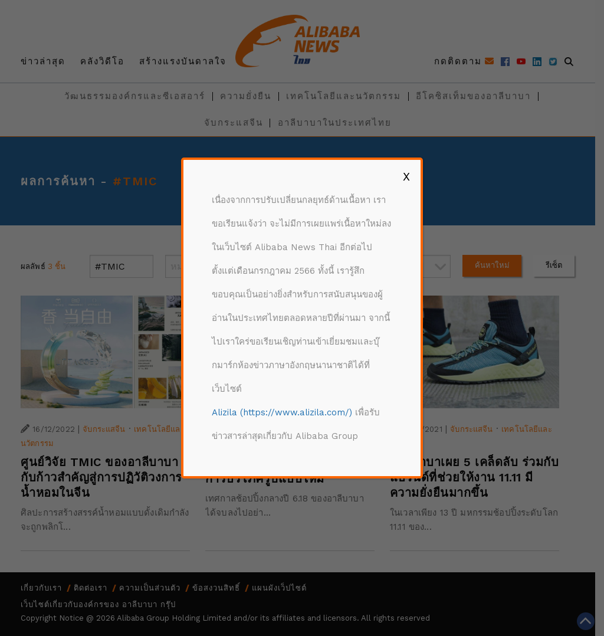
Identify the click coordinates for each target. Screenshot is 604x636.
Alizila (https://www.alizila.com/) (282, 412)
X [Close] (406, 176)
